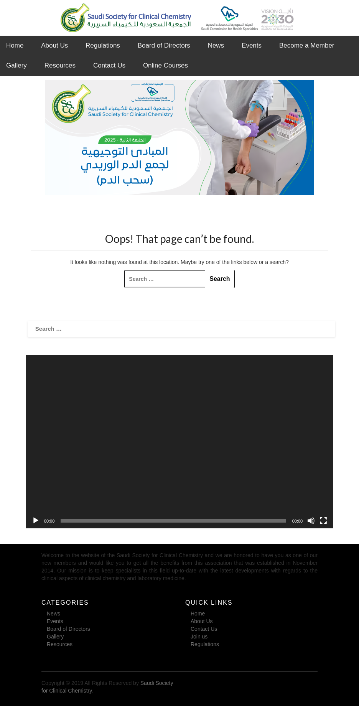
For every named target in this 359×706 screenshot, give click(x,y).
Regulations (103, 45)
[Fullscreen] (323, 521)
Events (252, 45)
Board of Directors (164, 45)
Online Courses (165, 65)
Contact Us (109, 65)
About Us (54, 45)
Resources (60, 65)
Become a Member (306, 45)
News (216, 45)
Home (14, 45)
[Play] (36, 521)
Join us (199, 636)
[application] (179, 441)
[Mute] (311, 521)
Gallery (16, 65)
